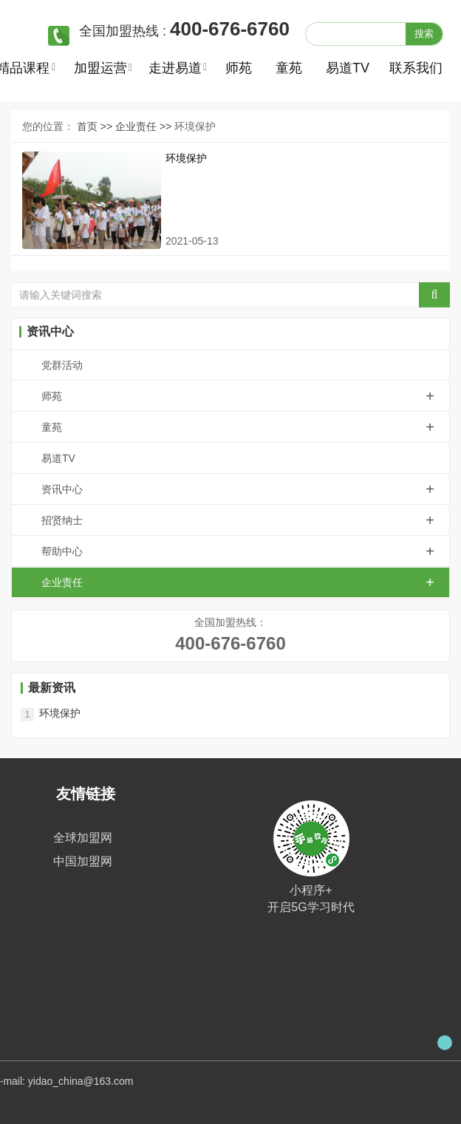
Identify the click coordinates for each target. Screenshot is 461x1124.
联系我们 (409, 68)
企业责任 (245, 582)
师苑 (238, 68)
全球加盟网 (82, 837)
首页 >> (96, 126)
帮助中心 (245, 551)
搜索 (424, 33)
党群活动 (62, 365)
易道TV (346, 68)
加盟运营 (100, 68)
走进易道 (174, 68)
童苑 (289, 68)
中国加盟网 (82, 861)
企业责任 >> (144, 126)
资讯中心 (245, 489)
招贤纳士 (245, 520)
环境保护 (186, 158)
